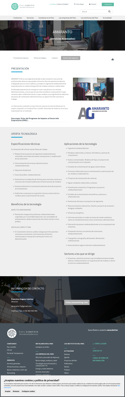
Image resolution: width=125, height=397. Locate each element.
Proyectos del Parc (70, 360)
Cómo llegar (80, 4)
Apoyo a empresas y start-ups (17, 370)
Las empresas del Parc (67, 18)
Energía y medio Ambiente (44, 369)
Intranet (93, 4)
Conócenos (17, 18)
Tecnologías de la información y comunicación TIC (46, 365)
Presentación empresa (20, 58)
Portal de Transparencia (15, 353)
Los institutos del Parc (89, 18)
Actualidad (107, 18)
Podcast (67, 370)
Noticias (67, 354)
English (66, 4)
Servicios (30, 18)
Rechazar (16, 391)
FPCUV (9, 350)
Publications (68, 364)
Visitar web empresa (70, 58)
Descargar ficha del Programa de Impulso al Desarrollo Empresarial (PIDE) (35, 119)
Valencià (60, 4)
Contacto (108, 4)
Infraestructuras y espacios (16, 367)
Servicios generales (13, 364)
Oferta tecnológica (40, 58)
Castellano (53, 4)
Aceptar (7, 391)
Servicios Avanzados (42, 372)
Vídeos (66, 373)
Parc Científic (11, 347)
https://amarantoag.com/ (77, 302)
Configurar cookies (28, 391)
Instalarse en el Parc (46, 18)
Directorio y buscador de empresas (47, 357)
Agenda (66, 357)
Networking (11, 373)
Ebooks (66, 367)
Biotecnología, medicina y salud (46, 360)
